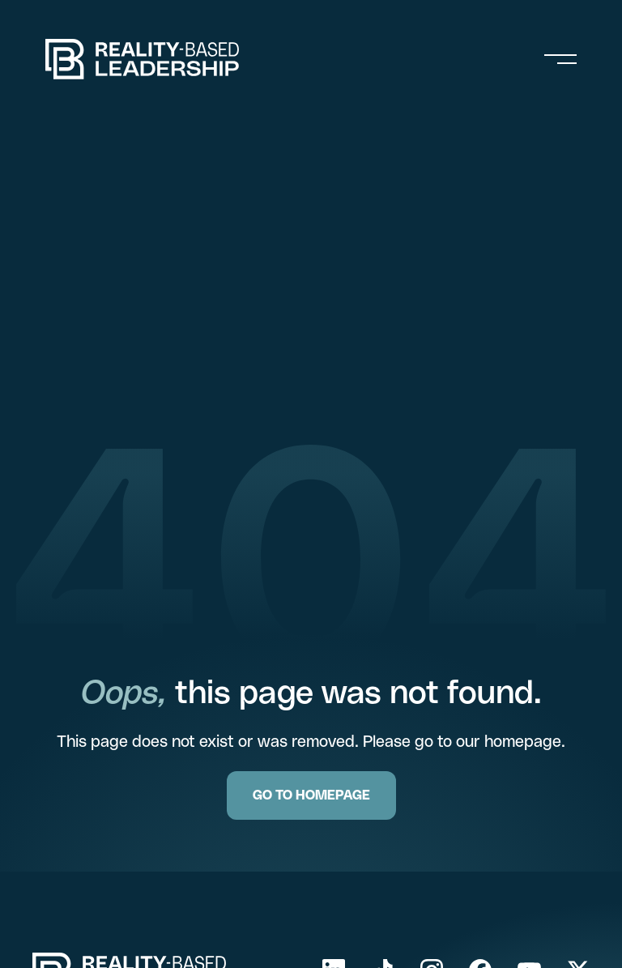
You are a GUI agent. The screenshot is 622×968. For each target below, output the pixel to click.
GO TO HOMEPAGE (311, 795)
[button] (560, 59)
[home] (142, 59)
